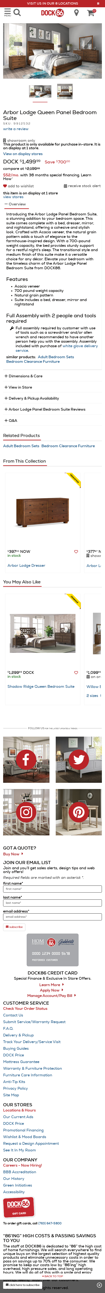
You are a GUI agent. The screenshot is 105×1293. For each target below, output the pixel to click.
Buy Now (11, 854)
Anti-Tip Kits (14, 1082)
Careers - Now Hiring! (22, 1165)
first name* (13, 883)
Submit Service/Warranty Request (34, 1022)
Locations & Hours (19, 1110)
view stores (13, 197)
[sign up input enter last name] (52, 902)
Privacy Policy (15, 1088)
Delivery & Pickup (18, 1035)
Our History (13, 1179)
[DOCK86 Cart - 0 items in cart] (90, 13)
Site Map (11, 1095)
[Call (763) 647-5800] (50, 1223)
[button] (98, 3)
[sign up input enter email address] (52, 916)
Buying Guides (16, 1049)
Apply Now (49, 990)
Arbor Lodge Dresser (26, 566)
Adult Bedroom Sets (56, 357)
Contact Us (13, 1015)
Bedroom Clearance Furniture (33, 362)
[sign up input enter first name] (52, 889)
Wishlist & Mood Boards (24, 1137)
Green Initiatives (17, 1185)
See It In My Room (19, 1150)
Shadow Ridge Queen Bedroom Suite (40, 687)
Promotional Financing (23, 1130)
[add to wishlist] (19, 186)
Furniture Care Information (27, 1075)
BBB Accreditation (19, 1172)
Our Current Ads (18, 1117)
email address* (16, 911)
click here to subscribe (23, 1285)
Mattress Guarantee (21, 1062)
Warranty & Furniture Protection (32, 1069)
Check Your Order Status (25, 1009)
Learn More (49, 985)
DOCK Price (13, 1055)
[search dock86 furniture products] (17, 12)
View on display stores (23, 154)
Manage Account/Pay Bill (49, 996)
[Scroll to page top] (52, 1276)
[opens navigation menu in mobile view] (7, 12)
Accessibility (14, 1192)
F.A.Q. (8, 1029)
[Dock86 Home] (52, 12)
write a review (15, 129)
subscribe (14, 927)
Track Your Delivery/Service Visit (32, 1042)
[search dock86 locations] (75, 13)
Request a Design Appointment (31, 1144)
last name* (12, 897)
